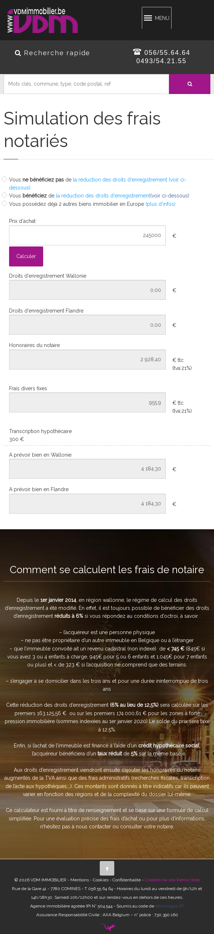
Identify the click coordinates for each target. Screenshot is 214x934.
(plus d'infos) (160, 204)
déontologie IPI (169, 906)
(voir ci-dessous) (169, 196)
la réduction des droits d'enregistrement (102, 196)
